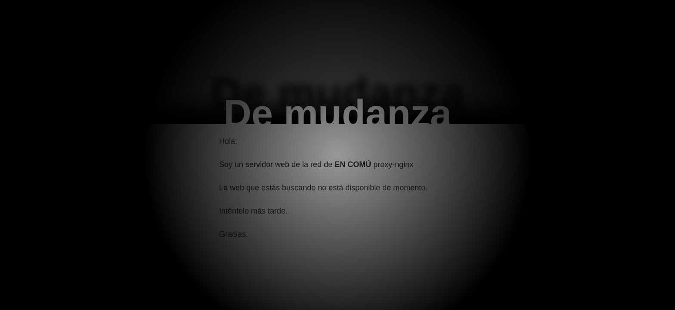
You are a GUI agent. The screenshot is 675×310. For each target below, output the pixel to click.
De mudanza (337, 113)
